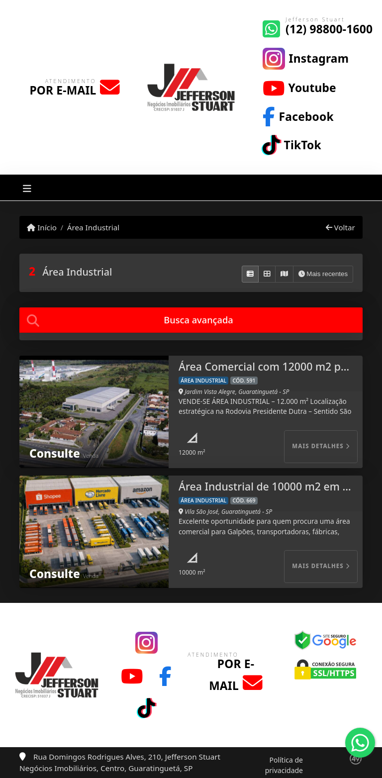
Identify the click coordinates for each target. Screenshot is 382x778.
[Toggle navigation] (27, 188)
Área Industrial (93, 227)
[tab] (191, 320)
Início (42, 227)
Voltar (340, 227)
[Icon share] (305, 58)
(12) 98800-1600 (329, 29)
